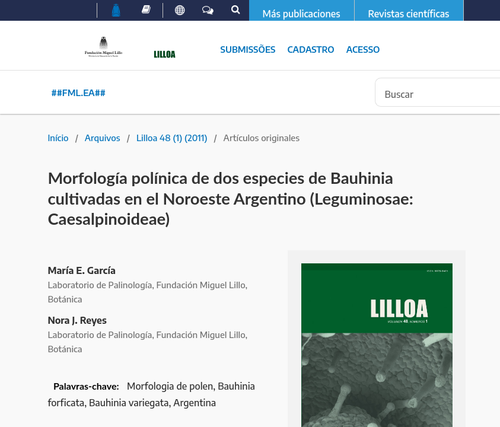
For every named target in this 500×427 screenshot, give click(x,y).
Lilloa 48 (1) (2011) (172, 137)
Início (57, 137)
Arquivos (102, 137)
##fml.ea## (79, 92)
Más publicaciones (301, 14)
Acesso (363, 49)
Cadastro (310, 49)
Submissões (248, 49)
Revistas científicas (409, 14)
